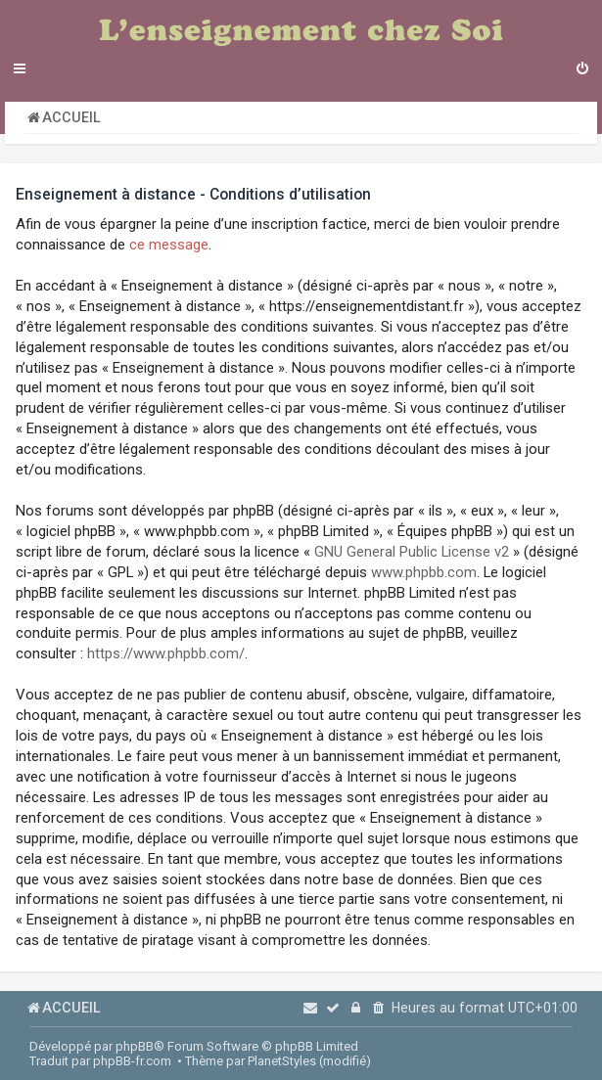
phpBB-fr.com (132, 1061)
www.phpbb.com (424, 572)
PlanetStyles (282, 1061)
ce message (168, 244)
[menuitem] (582, 70)
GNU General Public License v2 (411, 552)
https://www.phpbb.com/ (166, 653)
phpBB (135, 1046)
